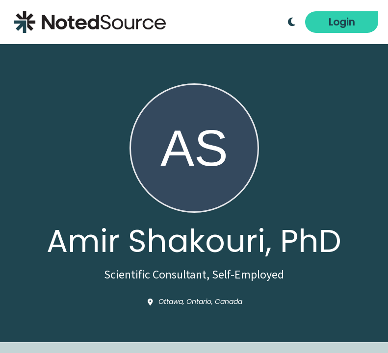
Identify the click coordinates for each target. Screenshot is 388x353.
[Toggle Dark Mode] (291, 22)
